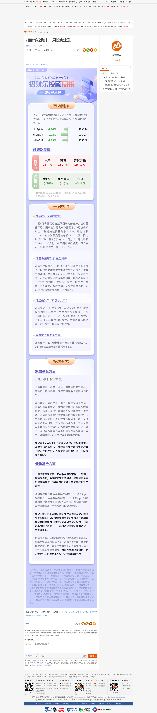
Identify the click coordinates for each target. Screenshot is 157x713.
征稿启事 (110, 704)
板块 (54, 22)
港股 (72, 6)
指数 (36, 22)
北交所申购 (76, 26)
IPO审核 (113, 26)
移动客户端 (37, 2)
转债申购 (69, 26)
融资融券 (96, 26)
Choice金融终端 (40, 693)
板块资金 (50, 26)
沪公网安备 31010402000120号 (81, 700)
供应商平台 (66, 704)
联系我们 (75, 704)
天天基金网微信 (99, 686)
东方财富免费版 (40, 683)
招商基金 (29, 46)
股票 (36, 6)
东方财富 (28, 680)
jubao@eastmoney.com (119, 697)
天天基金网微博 (99, 683)
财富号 (123, 6)
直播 (103, 6)
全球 (63, 6)
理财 (94, 6)
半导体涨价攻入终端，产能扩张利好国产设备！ (117, 85)
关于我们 (38, 704)
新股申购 (62, 26)
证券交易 (121, 2)
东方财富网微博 (65, 683)
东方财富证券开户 (52, 683)
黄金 (88, 22)
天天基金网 (53, 2)
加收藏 (32, 2)
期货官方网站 (126, 688)
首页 (38, 32)
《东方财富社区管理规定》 (44, 665)
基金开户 (88, 683)
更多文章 (104, 68)
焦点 (32, 6)
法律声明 (92, 704)
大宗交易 (119, 26)
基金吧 (113, 6)
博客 (118, 6)
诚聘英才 (84, 704)
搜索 (128, 6)
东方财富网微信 (65, 686)
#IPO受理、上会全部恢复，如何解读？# (77, 612)
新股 (40, 6)
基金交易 (88, 686)
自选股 (94, 22)
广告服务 (57, 704)
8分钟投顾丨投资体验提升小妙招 (114, 77)
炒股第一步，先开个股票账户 (36, 64)
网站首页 (26, 2)
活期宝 (88, 688)
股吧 (108, 6)
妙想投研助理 (40, 691)
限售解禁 (107, 26)
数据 (58, 6)
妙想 (80, 2)
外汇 (81, 6)
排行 (58, 22)
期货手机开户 (126, 683)
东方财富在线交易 (52, 686)
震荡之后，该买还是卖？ (111, 73)
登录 (27, 656)
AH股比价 (83, 26)
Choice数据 (87, 2)
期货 (76, 6)
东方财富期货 (114, 680)
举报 (27, 623)
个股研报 (56, 26)
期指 (45, 6)
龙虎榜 (102, 26)
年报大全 (89, 26)
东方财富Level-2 (40, 686)
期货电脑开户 (126, 686)
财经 (27, 6)
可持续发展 (47, 704)
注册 (31, 656)
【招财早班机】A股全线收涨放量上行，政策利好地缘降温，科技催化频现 (117, 81)
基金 (90, 6)
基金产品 (88, 691)
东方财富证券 (63, 2)
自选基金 (100, 22)
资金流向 (37, 26)
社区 (42, 32)
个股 (49, 22)
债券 (99, 6)
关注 (116, 60)
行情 (54, 6)
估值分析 (126, 26)
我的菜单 (113, 2)
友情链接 (118, 704)
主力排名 (43, 26)
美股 (67, 6)
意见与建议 (64, 688)
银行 (85, 6)
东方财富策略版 (40, 688)
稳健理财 (88, 693)
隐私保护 (101, 704)
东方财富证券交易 (52, 688)
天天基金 (78, 680)
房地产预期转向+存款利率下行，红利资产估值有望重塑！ (117, 89)
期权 (49, 6)
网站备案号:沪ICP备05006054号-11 (61, 700)
